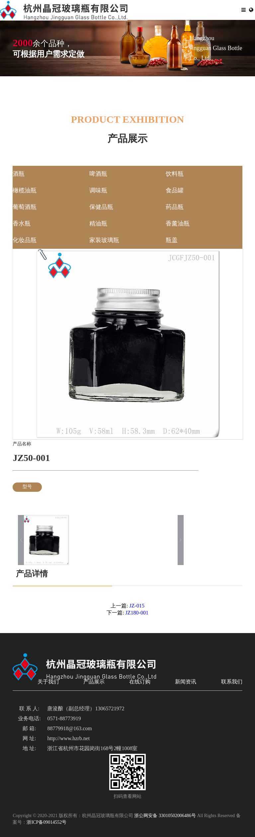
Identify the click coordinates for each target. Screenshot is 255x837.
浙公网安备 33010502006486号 (165, 815)
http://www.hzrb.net (68, 738)
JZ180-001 (134, 613)
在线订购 (139, 682)
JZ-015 (134, 606)
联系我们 (231, 682)
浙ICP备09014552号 (46, 822)
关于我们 (48, 682)
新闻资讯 (185, 682)
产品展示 (94, 682)
